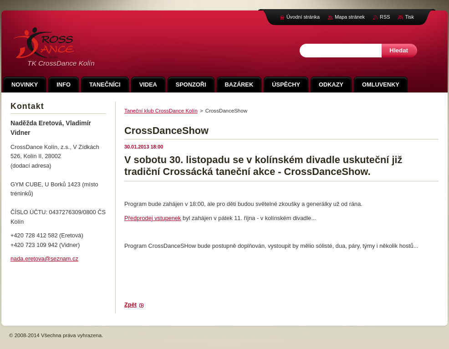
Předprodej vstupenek (152, 218)
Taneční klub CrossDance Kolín (161, 110)
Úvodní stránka (303, 17)
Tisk (409, 17)
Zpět (130, 304)
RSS (385, 17)
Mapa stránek (350, 17)
